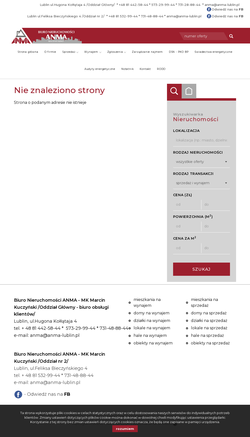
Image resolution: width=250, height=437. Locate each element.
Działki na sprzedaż (209, 320)
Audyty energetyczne (99, 69)
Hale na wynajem (150, 335)
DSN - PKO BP (179, 51)
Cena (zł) (182, 195)
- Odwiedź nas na (47, 394)
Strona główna (28, 51)
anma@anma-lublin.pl (222, 5)
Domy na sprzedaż (209, 313)
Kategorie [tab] (189, 91)
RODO (161, 69)
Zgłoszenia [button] (116, 51)
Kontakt (145, 69)
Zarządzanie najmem (147, 51)
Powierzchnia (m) (193, 216)
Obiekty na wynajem (153, 343)
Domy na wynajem (151, 313)
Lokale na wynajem (152, 328)
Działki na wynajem (152, 320)
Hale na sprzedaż (207, 335)
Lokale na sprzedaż (209, 328)
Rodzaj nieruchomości (198, 152)
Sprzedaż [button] (70, 51)
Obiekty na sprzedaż (210, 343)
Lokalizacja (186, 130)
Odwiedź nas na (227, 9)
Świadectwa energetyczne (213, 51)
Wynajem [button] (92, 51)
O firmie (50, 51)
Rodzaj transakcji (193, 173)
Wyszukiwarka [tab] (174, 91)
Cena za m (184, 238)
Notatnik (127, 69)
